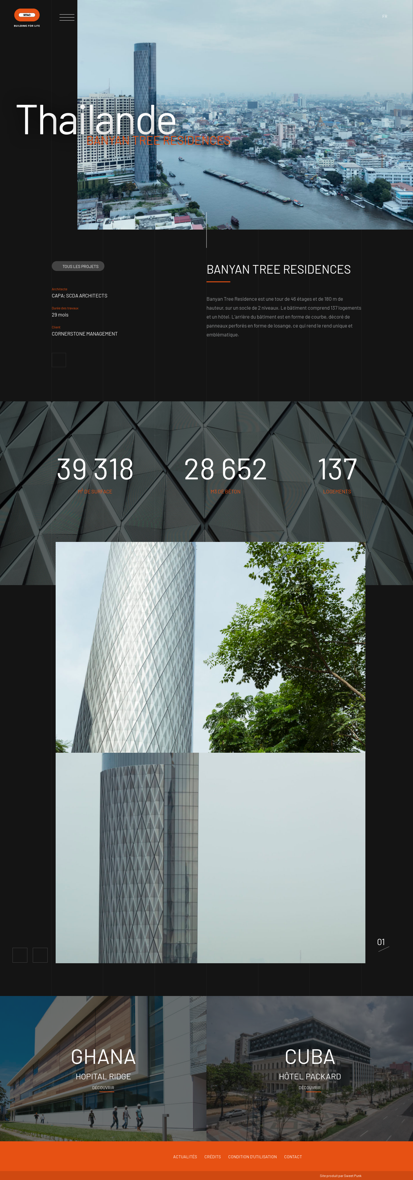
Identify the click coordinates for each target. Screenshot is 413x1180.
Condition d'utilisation (252, 1156)
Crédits (212, 1156)
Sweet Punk (353, 1175)
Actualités (185, 1156)
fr (384, 16)
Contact (293, 1156)
